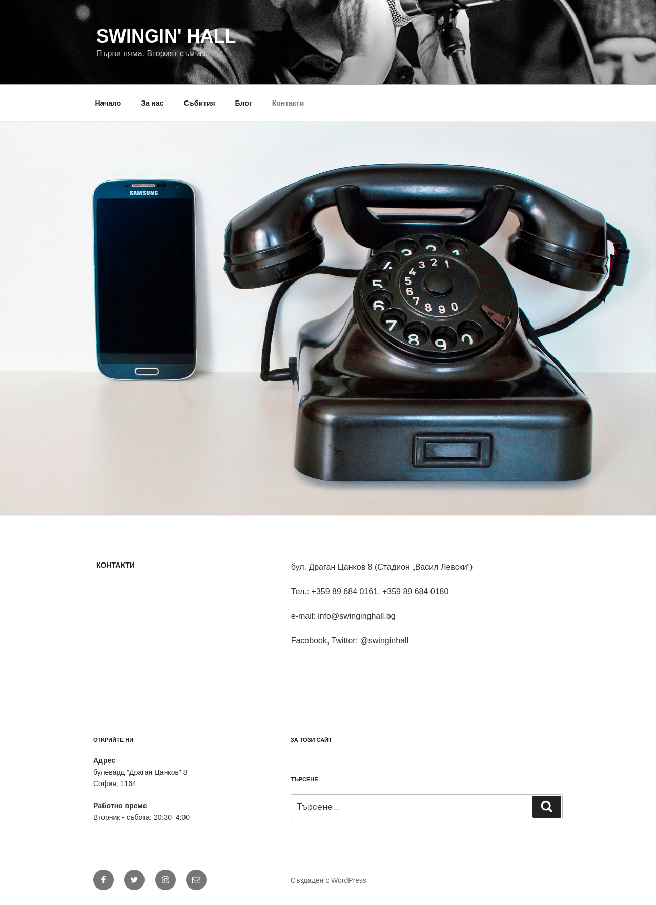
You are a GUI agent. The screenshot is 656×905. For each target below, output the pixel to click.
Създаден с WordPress (328, 880)
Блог (243, 103)
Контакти (288, 103)
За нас (152, 103)
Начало (108, 103)
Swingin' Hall (166, 36)
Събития (199, 103)
